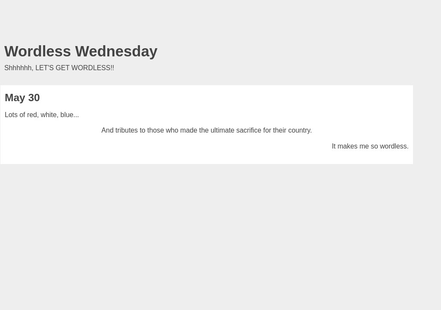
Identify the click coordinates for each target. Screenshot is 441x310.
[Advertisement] (207, 23)
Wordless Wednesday (81, 51)
